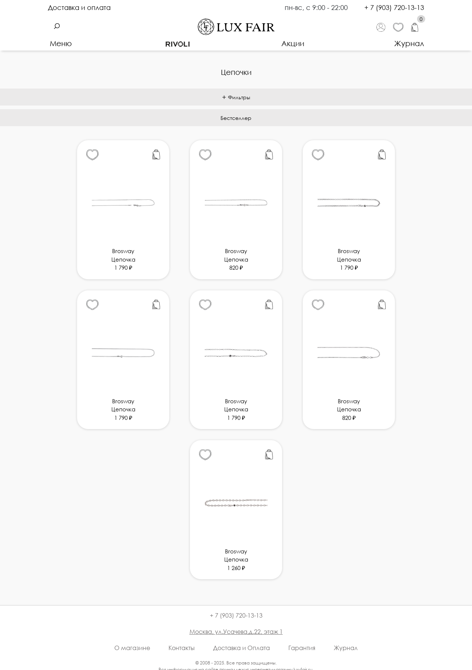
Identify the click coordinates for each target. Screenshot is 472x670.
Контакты (182, 648)
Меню (61, 43)
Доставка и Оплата (241, 648)
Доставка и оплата (79, 7)
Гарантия (301, 648)
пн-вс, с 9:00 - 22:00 (317, 7)
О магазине (132, 648)
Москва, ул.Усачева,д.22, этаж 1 (236, 631)
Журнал (409, 43)
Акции (292, 43)
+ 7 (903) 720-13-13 (394, 7)
